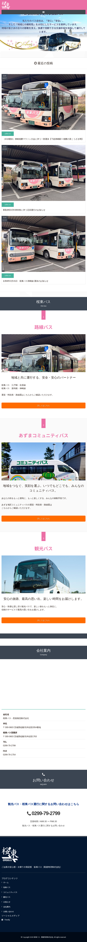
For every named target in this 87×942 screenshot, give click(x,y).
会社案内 (6, 906)
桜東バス (6, 887)
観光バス (6, 897)
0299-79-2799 (46, 813)
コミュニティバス (10, 892)
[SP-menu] (43, 12)
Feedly (6, 919)
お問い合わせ (8, 911)
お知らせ (6, 902)
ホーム (6, 882)
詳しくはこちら (43, 405)
